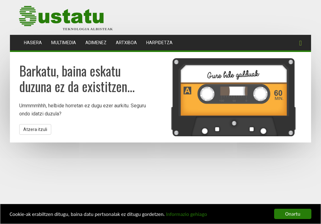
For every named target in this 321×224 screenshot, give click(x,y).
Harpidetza (159, 42)
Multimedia (63, 42)
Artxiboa (126, 42)
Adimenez (95, 42)
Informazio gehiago (186, 214)
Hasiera (35, 42)
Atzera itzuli (35, 129)
